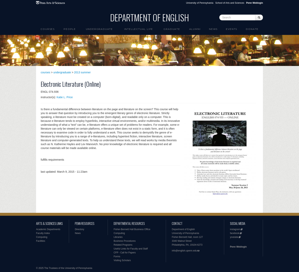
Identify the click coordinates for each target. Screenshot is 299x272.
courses (45, 72)
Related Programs (123, 244)
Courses (48, 29)
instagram (235, 229)
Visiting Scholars (122, 260)
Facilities (40, 241)
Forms (117, 256)
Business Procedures (125, 241)
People (70, 29)
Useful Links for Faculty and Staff (131, 248)
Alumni (195, 29)
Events (231, 29)
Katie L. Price (65, 97)
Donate (252, 29)
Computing (41, 237)
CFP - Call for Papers (125, 252)
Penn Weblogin (238, 246)
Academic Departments (48, 229)
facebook (234, 233)
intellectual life (138, 29)
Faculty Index (43, 233)
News (213, 29)
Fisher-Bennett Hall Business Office (132, 229)
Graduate (171, 29)
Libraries (118, 237)
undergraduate (62, 72)
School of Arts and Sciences (229, 3)
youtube (234, 237)
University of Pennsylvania (199, 3)
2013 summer (82, 72)
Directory (79, 229)
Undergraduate (99, 29)
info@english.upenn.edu (184, 250)
